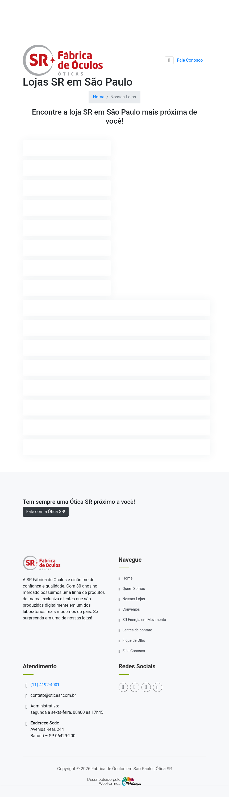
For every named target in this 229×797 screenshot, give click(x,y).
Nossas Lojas (134, 599)
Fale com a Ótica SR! (45, 511)
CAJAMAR (38, 227)
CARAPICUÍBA (42, 188)
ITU (31, 267)
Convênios (131, 609)
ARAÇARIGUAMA (44, 148)
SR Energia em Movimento (144, 620)
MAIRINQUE (39, 327)
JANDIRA (37, 307)
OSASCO (36, 347)
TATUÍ (34, 427)
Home (98, 96)
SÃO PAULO (39, 387)
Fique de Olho (134, 640)
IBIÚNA (35, 247)
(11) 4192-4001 (191, 9)
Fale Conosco (190, 60)
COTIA (34, 208)
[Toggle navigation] (169, 60)
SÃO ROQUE (39, 407)
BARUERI (36, 168)
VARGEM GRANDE (45, 447)
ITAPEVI (36, 287)
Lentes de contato (137, 630)
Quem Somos (134, 588)
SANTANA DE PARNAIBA (52, 367)
